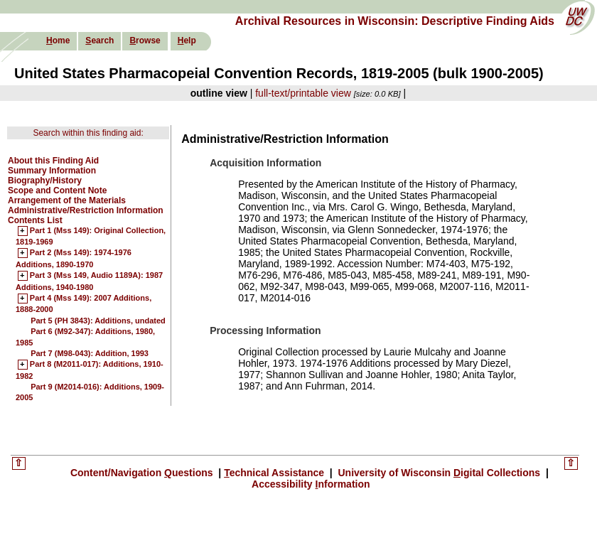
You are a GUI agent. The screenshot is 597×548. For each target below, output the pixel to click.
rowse (144, 40)
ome (58, 40)
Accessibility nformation (311, 484)
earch (99, 40)
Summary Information (52, 171)
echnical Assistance (275, 472)
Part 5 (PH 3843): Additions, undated (98, 320)
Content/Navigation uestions (143, 472)
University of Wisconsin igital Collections (439, 472)
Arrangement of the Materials (67, 200)
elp (187, 40)
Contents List (35, 220)
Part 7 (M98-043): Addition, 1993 (90, 353)
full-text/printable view (303, 93)
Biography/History (45, 181)
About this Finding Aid (53, 161)
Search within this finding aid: (88, 133)
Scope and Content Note (57, 190)
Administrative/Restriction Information (85, 210)
